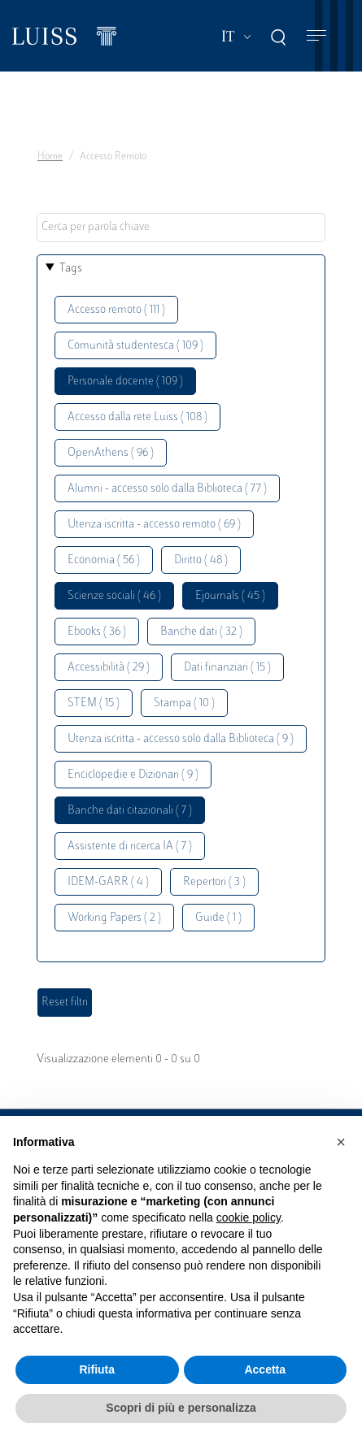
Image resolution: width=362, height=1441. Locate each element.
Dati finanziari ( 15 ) (227, 668)
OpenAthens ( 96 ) (111, 453)
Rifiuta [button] (97, 1369)
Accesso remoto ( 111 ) (116, 310)
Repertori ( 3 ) (214, 882)
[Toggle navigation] (316, 36)
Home (50, 157)
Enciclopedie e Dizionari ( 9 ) (133, 775)
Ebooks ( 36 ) (97, 632)
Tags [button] (70, 269)
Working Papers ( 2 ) (114, 918)
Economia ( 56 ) (104, 560)
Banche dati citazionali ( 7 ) (130, 811)
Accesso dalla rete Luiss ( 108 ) (137, 417)
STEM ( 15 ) (94, 703)
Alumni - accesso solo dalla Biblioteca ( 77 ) (167, 489)
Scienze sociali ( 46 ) (114, 596)
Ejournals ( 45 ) (230, 596)
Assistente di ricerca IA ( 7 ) (130, 846)
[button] (341, 1142)
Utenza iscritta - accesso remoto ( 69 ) (154, 525)
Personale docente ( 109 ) (125, 381)
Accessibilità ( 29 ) (109, 668)
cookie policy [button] (248, 1217)
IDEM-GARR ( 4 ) (108, 882)
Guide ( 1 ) (218, 918)
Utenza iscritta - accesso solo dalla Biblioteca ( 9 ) (181, 739)
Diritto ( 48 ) (201, 560)
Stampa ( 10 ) (184, 703)
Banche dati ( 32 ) (201, 632)
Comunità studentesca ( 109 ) (135, 346)
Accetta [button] (265, 1369)
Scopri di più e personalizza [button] (180, 1407)
